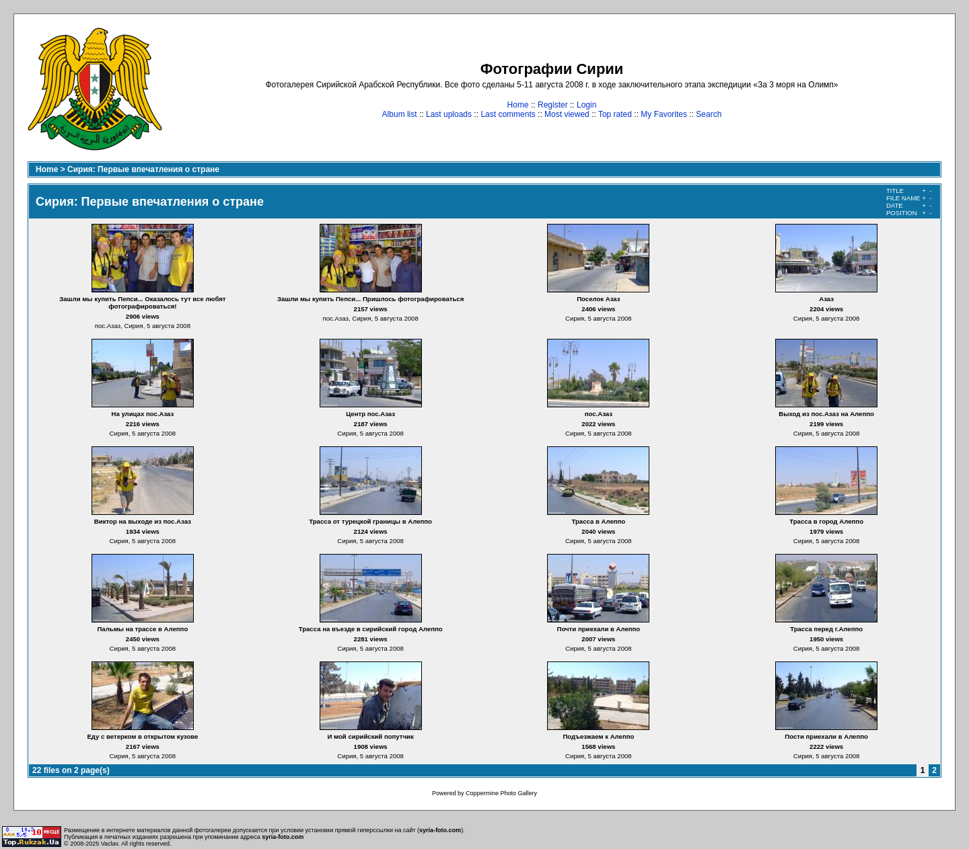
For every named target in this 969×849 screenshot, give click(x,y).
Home (518, 105)
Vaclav (109, 843)
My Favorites (664, 114)
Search (708, 114)
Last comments (507, 114)
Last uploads (449, 114)
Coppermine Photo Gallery (501, 793)
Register (553, 105)
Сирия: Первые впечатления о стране (143, 169)
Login (586, 105)
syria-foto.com (440, 830)
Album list (399, 114)
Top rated (615, 114)
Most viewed (566, 114)
